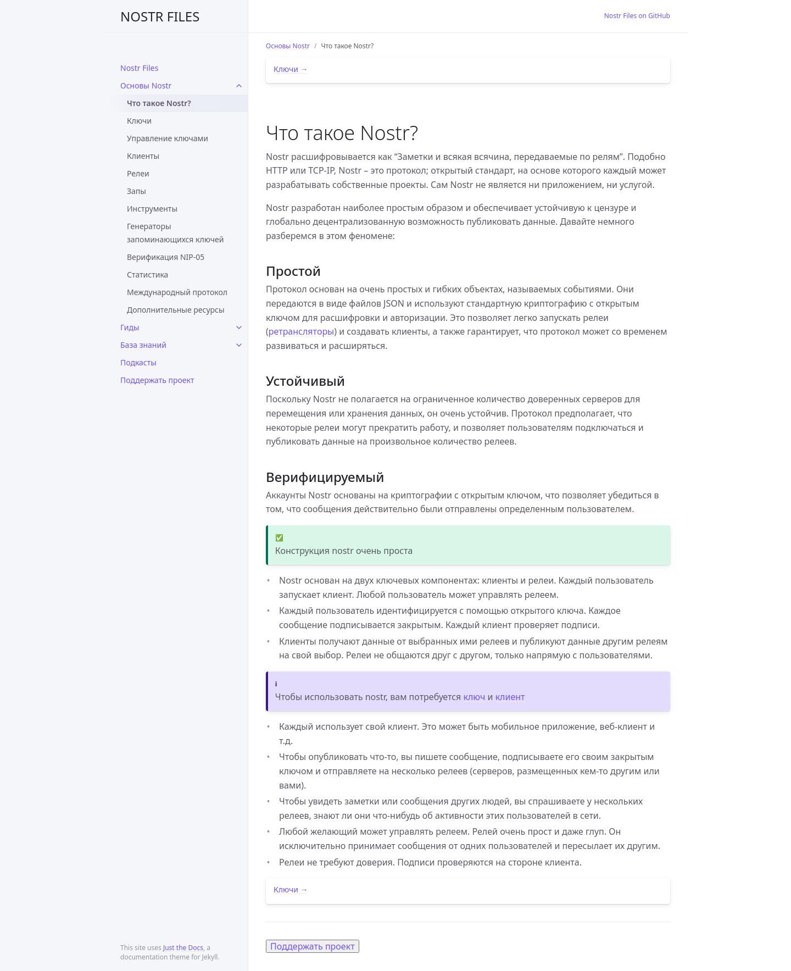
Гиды (130, 327)
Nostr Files (139, 68)
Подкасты (138, 362)
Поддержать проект (157, 380)
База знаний (143, 345)
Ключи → (291, 69)
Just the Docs (183, 947)
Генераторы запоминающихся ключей (175, 233)
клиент (510, 697)
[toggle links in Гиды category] (239, 327)
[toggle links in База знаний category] (239, 345)
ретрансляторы (301, 331)
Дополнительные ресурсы (176, 309)
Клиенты (143, 156)
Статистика (147, 274)
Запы (136, 191)
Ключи (139, 120)
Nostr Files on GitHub (637, 15)
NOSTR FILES (159, 16)
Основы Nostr (145, 85)
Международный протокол (177, 292)
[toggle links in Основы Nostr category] (239, 86)
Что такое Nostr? (159, 103)
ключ (474, 697)
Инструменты (152, 208)
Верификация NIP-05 (165, 257)
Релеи (138, 173)
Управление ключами (167, 138)
